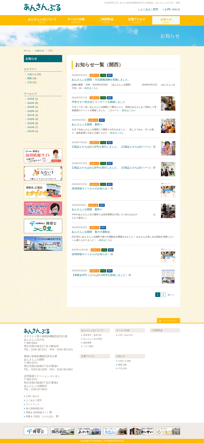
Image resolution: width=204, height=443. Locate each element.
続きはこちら (91, 88)
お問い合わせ (172, 9)
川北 (103, 75)
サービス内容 (123, 330)
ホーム (27, 50)
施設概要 (87, 342)
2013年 (31, 131)
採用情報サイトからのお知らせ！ (91, 188)
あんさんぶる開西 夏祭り (87, 124)
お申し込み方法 (125, 335)
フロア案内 (88, 346)
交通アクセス (88, 356)
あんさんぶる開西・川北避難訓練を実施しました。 (101, 79)
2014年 (31, 127)
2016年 (31, 119)
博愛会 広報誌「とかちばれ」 (40, 416)
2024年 (31, 103)
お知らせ (39, 50)
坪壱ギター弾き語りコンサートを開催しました (98, 102)
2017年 (31, 115)
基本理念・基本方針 (92, 335)
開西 (110, 75)
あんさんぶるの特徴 (92, 339)
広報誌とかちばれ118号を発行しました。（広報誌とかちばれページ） (112, 167)
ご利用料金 (157, 330)
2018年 (31, 111)
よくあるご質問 (149, 9)
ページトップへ (170, 320)
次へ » (171, 294)
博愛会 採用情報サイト (37, 412)
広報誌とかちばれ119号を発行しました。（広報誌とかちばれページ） (112, 146)
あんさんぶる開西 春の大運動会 (91, 232)
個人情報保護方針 (35, 408)
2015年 (31, 123)
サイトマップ (32, 404)
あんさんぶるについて (92, 330)
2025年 (31, 99)
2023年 (31, 107)
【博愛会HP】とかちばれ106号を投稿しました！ (100, 275)
